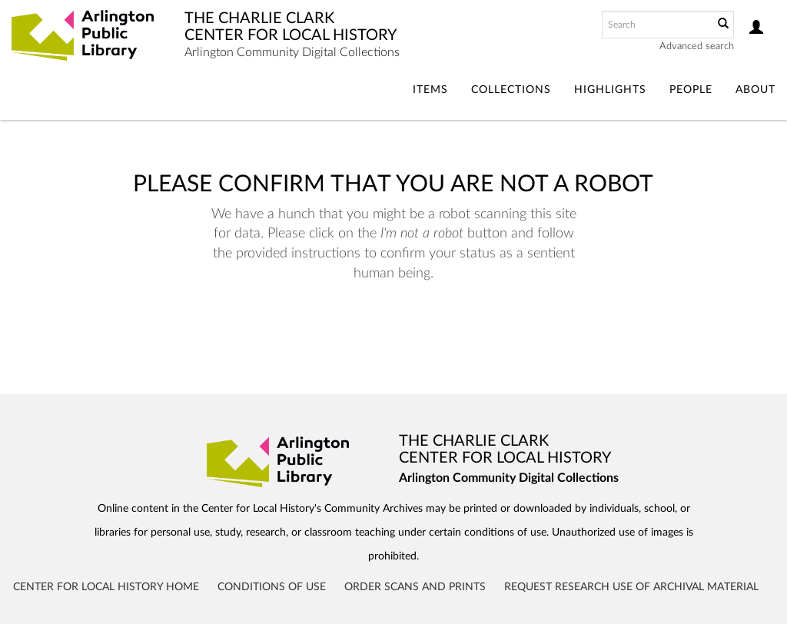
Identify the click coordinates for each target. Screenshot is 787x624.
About (755, 90)
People (690, 90)
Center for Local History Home (106, 587)
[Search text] (656, 25)
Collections (511, 90)
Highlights (610, 90)
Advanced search (696, 46)
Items (430, 90)
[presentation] (416, 332)
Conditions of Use (272, 587)
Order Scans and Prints (415, 587)
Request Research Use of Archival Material (631, 587)
